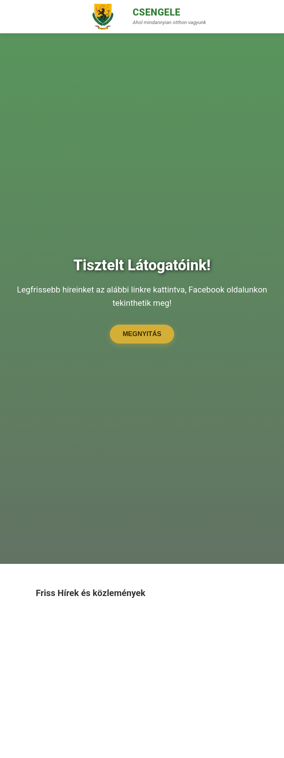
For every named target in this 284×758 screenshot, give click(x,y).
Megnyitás (142, 334)
